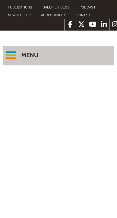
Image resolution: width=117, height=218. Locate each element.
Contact (84, 15)
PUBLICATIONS (20, 7)
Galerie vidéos (56, 7)
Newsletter (19, 15)
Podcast (88, 7)
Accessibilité (53, 15)
